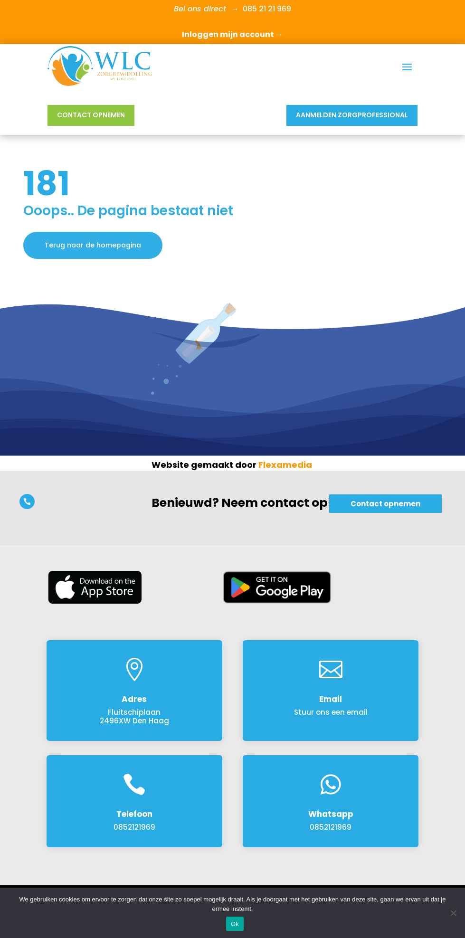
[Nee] (453, 913)
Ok (235, 924)
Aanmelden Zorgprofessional (352, 115)
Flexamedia (285, 465)
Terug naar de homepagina (93, 245)
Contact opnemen (91, 115)
